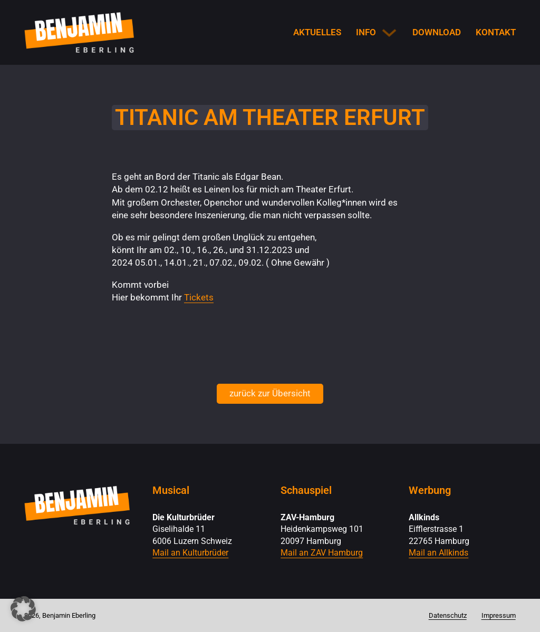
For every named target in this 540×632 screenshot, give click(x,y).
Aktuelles (317, 32)
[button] (23, 609)
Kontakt (496, 32)
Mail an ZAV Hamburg (322, 553)
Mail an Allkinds (438, 553)
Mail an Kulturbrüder (190, 553)
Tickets (199, 297)
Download (436, 32)
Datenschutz (448, 615)
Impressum (498, 615)
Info (366, 32)
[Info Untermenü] (389, 32)
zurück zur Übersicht (270, 393)
